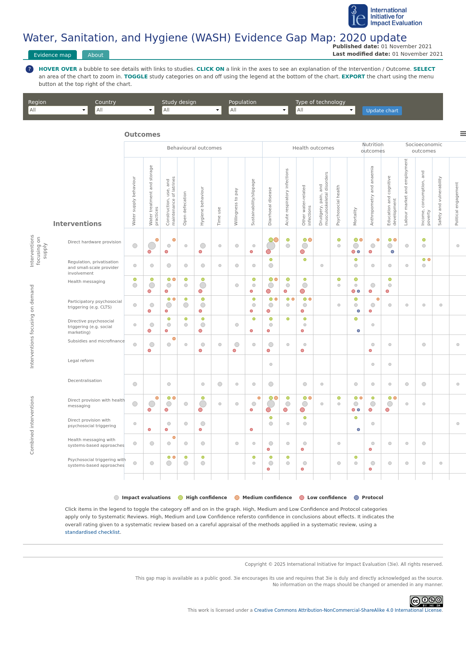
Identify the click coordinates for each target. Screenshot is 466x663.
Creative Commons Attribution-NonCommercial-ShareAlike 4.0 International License (348, 610)
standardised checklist (92, 532)
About (95, 55)
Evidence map (55, 55)
